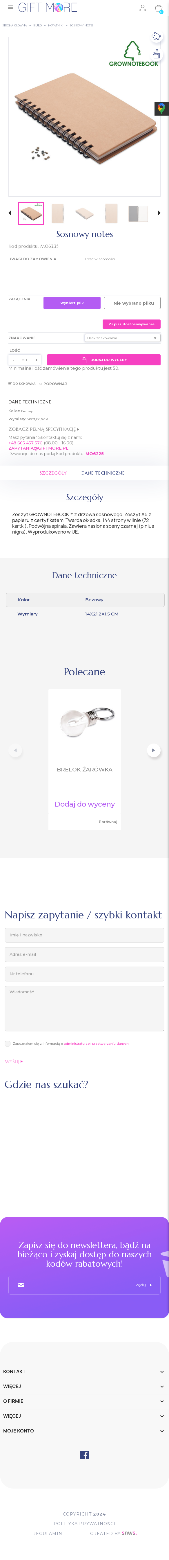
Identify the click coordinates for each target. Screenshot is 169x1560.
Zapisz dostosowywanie (132, 324)
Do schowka (21, 384)
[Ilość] (25, 360)
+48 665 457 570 (25, 443)
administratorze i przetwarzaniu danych (96, 1044)
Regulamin (46, 1534)
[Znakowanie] (123, 338)
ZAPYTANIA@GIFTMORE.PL (38, 448)
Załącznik (19, 299)
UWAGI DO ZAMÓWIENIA (32, 259)
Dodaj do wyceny (104, 359)
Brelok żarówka (84, 769)
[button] (9, 213)
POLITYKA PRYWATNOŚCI (84, 1524)
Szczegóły (53, 473)
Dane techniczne (103, 473)
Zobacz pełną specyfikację (43, 429)
